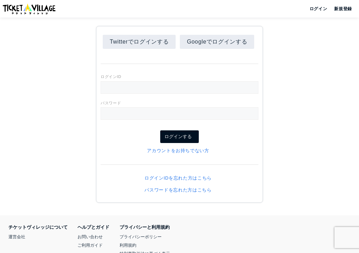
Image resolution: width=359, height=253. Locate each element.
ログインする (179, 136)
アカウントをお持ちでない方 (179, 150)
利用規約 (128, 245)
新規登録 (340, 8)
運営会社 (16, 236)
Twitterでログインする (139, 42)
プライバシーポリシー (141, 236)
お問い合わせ (90, 236)
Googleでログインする (217, 42)
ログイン (318, 8)
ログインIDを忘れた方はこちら (179, 178)
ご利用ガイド (90, 245)
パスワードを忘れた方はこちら (179, 190)
